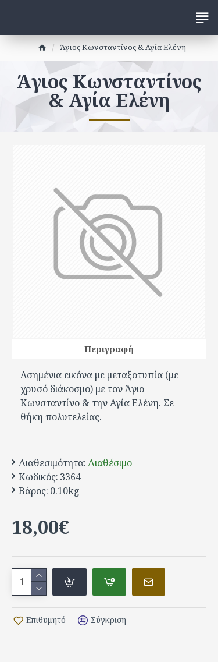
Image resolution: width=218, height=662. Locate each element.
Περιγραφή (109, 349)
